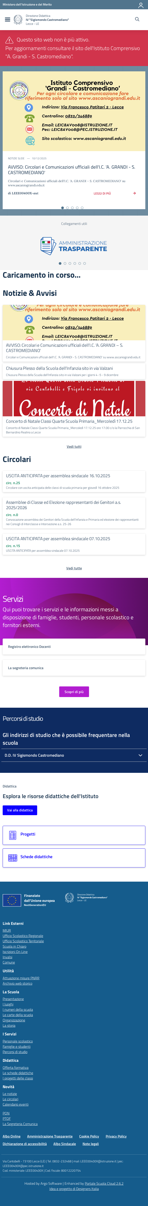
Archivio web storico (17, 983)
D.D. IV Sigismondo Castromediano (34, 755)
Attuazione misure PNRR (21, 978)
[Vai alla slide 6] (84, 263)
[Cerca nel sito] (137, 20)
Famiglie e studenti (16, 1046)
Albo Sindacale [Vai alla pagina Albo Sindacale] (64, 1143)
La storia (9, 1025)
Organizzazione (14, 1020)
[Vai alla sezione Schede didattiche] (74, 858)
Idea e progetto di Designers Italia (74, 1188)
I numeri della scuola (18, 1009)
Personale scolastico (18, 1041)
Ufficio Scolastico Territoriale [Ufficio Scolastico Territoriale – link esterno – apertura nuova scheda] (23, 941)
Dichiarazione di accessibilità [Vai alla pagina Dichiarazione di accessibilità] (25, 1143)
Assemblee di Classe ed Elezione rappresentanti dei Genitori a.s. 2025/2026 (63, 505)
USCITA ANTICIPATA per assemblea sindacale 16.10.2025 (58, 475)
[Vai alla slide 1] (62, 208)
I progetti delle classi (18, 1078)
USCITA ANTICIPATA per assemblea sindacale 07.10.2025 (58, 538)
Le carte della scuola (18, 1014)
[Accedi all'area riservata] (141, 4)
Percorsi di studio (15, 1051)
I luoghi (8, 1004)
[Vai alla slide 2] (67, 208)
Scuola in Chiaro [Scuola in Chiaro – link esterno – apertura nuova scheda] (14, 946)
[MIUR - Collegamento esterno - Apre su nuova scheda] (27, 4)
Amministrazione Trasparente (50, 1136)
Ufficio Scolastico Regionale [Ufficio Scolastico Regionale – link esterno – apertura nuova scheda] (23, 935)
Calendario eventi (15, 1104)
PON (6, 1113)
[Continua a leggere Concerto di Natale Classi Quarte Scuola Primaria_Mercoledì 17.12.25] (74, 398)
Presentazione (13, 998)
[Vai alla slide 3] (72, 208)
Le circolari (10, 1099)
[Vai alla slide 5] (82, 208)
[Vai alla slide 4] (77, 208)
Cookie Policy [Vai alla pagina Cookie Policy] (89, 1136)
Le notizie (10, 1093)
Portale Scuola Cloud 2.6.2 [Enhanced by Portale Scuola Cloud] (104, 1183)
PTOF (7, 1118)
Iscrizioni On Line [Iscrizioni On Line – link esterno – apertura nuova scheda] (15, 951)
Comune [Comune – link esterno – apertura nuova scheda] (9, 962)
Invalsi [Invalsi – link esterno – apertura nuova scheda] (7, 957)
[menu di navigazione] (7, 19)
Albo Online (11, 1136)
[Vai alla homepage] (18, 20)
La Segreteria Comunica (20, 1123)
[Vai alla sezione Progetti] (74, 835)
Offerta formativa (15, 1067)
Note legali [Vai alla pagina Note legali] (91, 1143)
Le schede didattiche (18, 1072)
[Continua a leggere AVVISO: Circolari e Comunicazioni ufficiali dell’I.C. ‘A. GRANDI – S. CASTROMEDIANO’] (74, 322)
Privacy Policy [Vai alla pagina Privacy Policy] (116, 1136)
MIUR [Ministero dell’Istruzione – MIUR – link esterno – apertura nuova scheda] (7, 930)
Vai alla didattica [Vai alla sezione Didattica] (20, 810)
